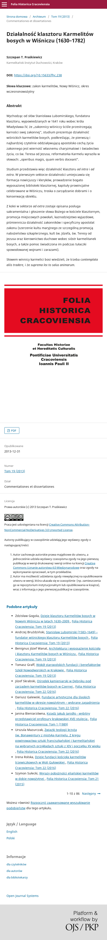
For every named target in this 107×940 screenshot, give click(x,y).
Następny (89, 793)
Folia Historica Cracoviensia (30, 4)
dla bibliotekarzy (17, 877)
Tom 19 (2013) (60, 16)
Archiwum (39, 16)
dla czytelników (16, 864)
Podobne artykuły (22, 606)
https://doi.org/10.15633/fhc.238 (38, 75)
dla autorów (14, 871)
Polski (11, 838)
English (12, 831)
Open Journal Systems (23, 896)
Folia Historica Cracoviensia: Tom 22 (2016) (48, 708)
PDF (13, 430)
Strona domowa (17, 16)
